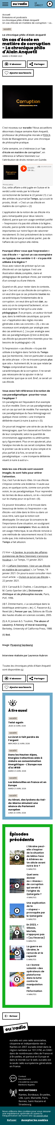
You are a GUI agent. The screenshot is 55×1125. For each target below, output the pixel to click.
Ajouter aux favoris (18, 73)
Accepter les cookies (34, 1120)
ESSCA (46, 135)
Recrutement (24, 1079)
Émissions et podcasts (14, 17)
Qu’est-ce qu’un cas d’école (33, 577)
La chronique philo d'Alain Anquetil (20, 20)
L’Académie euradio (28, 1082)
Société (7, 29)
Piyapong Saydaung (21, 645)
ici (22, 669)
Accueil (6, 14)
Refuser (12, 1120)
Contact (22, 1076)
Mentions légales (26, 1084)
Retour (11, 1016)
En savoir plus (41, 1116)
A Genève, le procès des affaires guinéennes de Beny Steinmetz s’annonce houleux (25, 556)
